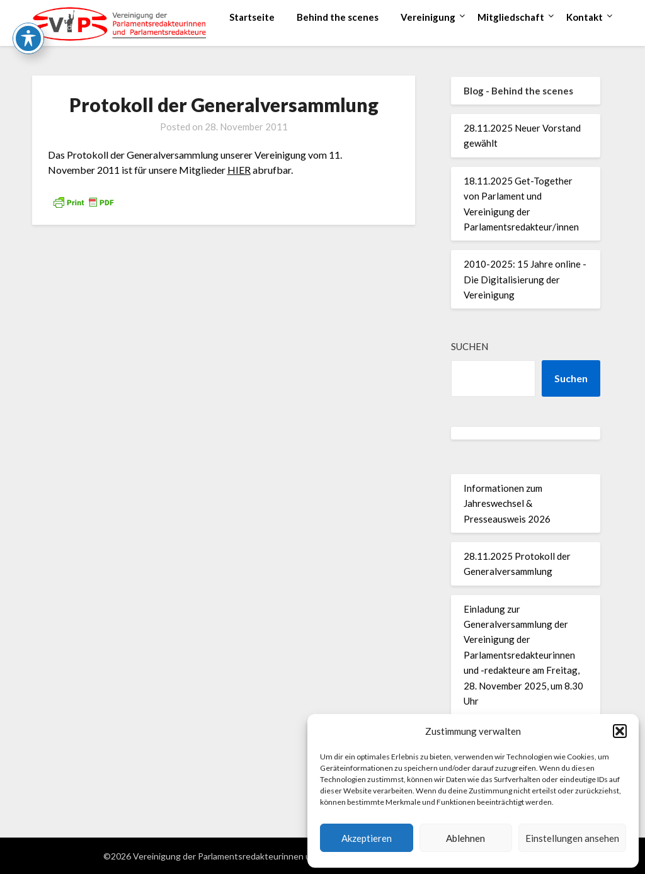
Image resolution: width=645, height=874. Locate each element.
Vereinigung (428, 17)
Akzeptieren (366, 838)
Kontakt (584, 17)
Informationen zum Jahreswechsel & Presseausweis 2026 (507, 503)
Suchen (469, 346)
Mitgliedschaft (510, 17)
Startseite (252, 17)
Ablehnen (465, 838)
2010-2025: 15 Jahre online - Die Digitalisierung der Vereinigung (525, 279)
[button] (620, 731)
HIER (239, 170)
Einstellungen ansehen (572, 838)
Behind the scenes (338, 17)
